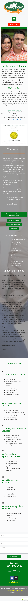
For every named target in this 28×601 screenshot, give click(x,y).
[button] (14, 19)
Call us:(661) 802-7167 (14, 564)
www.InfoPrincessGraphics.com (14, 590)
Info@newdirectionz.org (14, 582)
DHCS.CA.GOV (17, 119)
